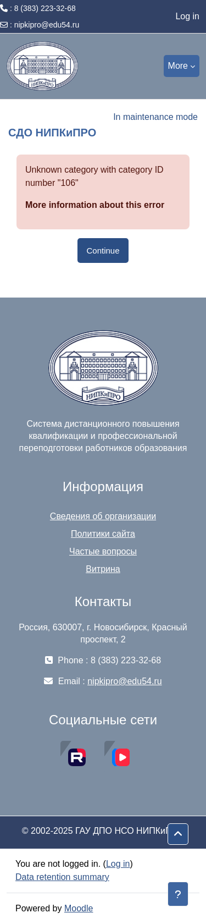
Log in (187, 16)
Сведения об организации (103, 516)
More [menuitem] (178, 65)
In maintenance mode (155, 117)
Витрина (103, 569)
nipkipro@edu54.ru (47, 24)
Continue (102, 250)
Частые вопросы (103, 551)
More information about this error (94, 205)
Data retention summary (62, 877)
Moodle (78, 908)
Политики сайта (103, 533)
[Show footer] (178, 894)
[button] (178, 834)
